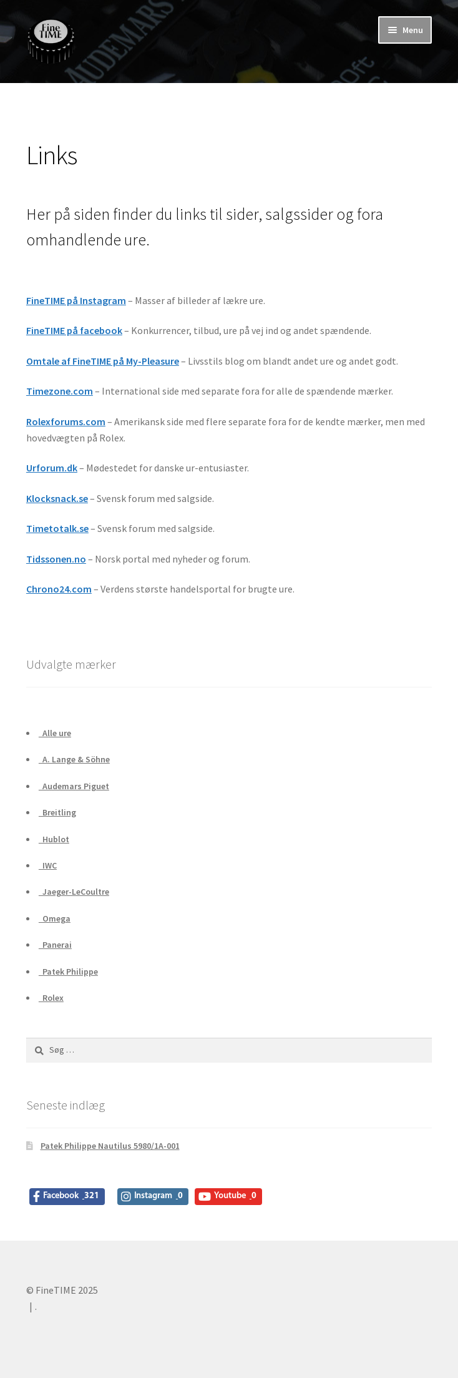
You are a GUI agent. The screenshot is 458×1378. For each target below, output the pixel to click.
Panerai (55, 944)
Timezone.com (59, 391)
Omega (55, 918)
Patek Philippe (68, 971)
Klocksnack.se (57, 498)
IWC (48, 865)
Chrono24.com (59, 589)
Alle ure (55, 733)
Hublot (54, 839)
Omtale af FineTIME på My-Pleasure (102, 361)
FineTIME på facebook (74, 330)
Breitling (57, 812)
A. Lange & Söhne (74, 759)
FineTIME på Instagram (76, 300)
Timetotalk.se (57, 528)
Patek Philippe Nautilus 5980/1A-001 (110, 1145)
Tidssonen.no (56, 559)
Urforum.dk (51, 467)
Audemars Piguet (74, 786)
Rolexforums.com (65, 421)
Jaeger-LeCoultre (74, 891)
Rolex (51, 997)
